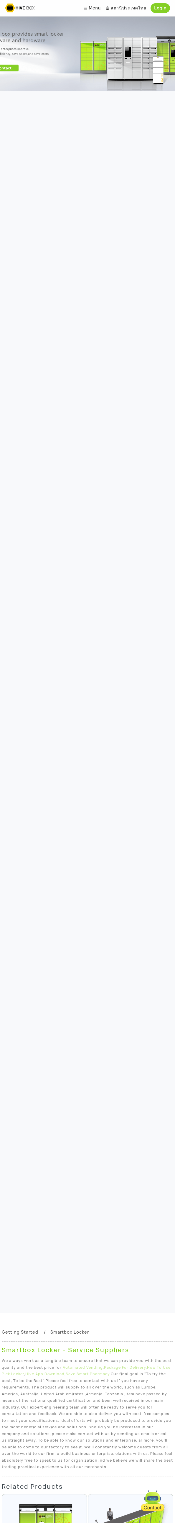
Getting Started (20, 1332)
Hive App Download (45, 1373)
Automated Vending (83, 1367)
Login (160, 8)
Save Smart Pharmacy (88, 1373)
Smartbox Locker (69, 1332)
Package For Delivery (125, 1367)
